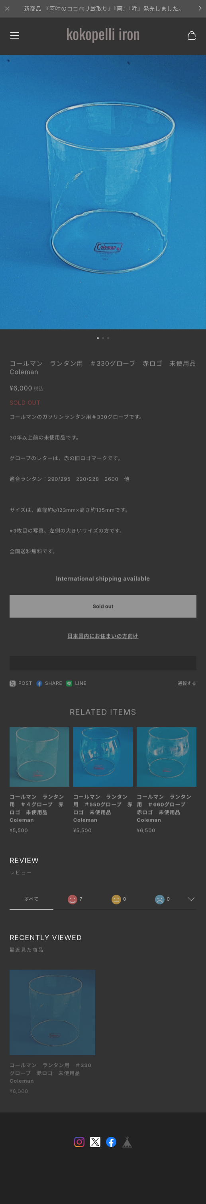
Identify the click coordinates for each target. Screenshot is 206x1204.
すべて (31, 901)
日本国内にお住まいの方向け (102, 638)
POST (21, 686)
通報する (187, 686)
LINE (76, 686)
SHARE (49, 686)
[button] (98, 340)
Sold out (102, 609)
